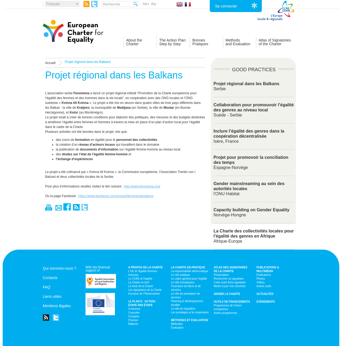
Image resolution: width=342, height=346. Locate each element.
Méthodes (177, 323)
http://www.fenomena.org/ (142, 186)
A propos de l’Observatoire (144, 293)
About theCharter (134, 42)
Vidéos (260, 282)
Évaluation (177, 327)
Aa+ (146, 4)
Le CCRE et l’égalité (140, 278)
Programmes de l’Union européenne (228, 307)
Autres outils (263, 286)
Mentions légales (57, 306)
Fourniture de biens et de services (186, 288)
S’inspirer (133, 316)
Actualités (264, 293)
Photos (260, 278)
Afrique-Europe (253, 236)
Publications (263, 274)
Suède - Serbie (253, 110)
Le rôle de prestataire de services (185, 295)
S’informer (134, 308)
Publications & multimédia (267, 269)
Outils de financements (232, 301)
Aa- (154, 4)
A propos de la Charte (145, 267)
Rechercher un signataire (229, 278)
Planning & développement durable (187, 303)
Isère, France (248, 136)
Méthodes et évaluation (189, 320)
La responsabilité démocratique (189, 271)
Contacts (50, 278)
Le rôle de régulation (183, 308)
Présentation (221, 274)
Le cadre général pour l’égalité (189, 278)
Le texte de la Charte (140, 286)
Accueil (50, 63)
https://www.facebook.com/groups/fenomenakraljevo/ (116, 196)
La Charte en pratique (188, 267)
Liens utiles (52, 296)
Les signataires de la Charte (145, 289)
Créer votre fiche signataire (230, 282)
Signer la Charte (227, 293)
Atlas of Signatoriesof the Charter (275, 42)
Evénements (265, 301)
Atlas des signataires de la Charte (230, 269)
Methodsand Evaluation (238, 42)
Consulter (134, 312)
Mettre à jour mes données (230, 286)
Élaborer (133, 323)
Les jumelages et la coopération (190, 312)
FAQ (46, 287)
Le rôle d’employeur (183, 282)
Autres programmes (225, 312)
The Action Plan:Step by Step (172, 42)
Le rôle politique (180, 274)
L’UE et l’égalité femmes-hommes (143, 273)
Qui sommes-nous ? (59, 268)
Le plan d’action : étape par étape (142, 303)
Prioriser (133, 320)
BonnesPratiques (200, 42)
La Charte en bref (138, 282)
